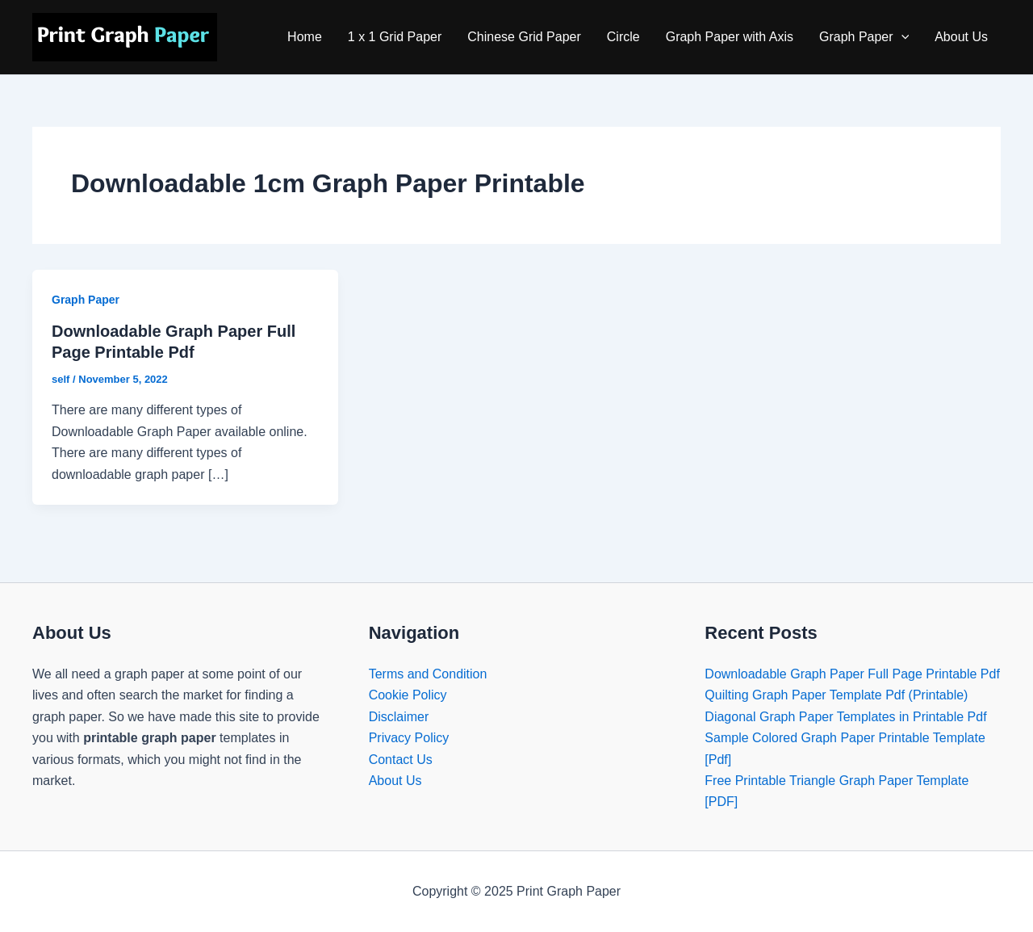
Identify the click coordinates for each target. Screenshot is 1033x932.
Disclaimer (399, 717)
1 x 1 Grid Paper (395, 37)
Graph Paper (864, 37)
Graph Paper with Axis (729, 37)
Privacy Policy (409, 738)
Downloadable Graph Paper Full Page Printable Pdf (852, 674)
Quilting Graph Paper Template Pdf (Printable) (836, 695)
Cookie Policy (408, 695)
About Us (961, 37)
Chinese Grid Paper (524, 37)
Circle (623, 37)
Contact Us (401, 759)
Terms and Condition (428, 674)
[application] (901, 37)
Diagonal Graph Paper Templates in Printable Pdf (845, 717)
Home (304, 37)
